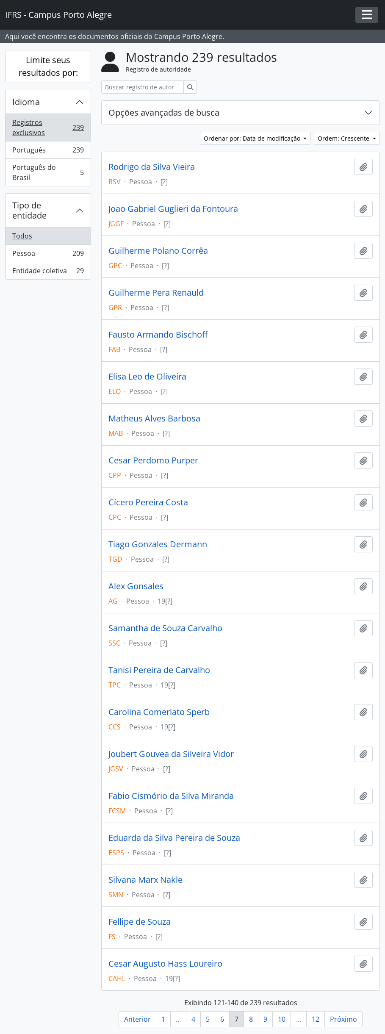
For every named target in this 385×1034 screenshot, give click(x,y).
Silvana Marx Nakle (145, 880)
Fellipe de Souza (139, 922)
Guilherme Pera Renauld (156, 293)
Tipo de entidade (29, 210)
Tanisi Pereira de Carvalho (159, 670)
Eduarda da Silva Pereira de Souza (174, 838)
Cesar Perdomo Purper (153, 460)
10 (281, 1019)
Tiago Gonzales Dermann (157, 544)
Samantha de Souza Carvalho (165, 628)
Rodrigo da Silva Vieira (151, 167)
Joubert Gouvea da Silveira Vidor (171, 754)
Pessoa (48, 255)
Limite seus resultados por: (48, 66)
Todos (22, 236)
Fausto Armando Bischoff (158, 335)
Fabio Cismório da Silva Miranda (171, 796)
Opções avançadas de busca (163, 112)
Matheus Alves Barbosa (154, 418)
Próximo (343, 1019)
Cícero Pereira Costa (148, 502)
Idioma (26, 102)
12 (315, 1019)
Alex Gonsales (135, 586)
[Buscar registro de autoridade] (142, 87)
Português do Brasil (48, 172)
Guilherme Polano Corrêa (158, 251)
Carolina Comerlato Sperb (159, 712)
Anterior (137, 1019)
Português (48, 152)
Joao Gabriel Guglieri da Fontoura (173, 209)
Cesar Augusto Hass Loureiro (165, 964)
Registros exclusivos (48, 127)
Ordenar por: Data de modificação (253, 138)
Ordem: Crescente (344, 138)
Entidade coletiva (48, 272)
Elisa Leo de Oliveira (147, 376)
